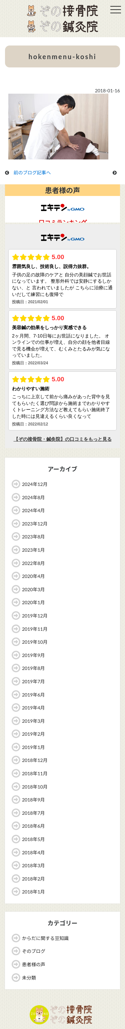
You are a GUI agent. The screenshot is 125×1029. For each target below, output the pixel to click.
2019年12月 (35, 615)
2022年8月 (33, 563)
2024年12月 (35, 484)
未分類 (29, 978)
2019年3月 (33, 721)
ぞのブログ (33, 951)
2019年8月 (33, 668)
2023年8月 (33, 536)
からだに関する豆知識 (45, 938)
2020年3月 (33, 589)
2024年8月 (33, 497)
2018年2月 (33, 879)
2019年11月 (35, 629)
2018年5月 (33, 839)
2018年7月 (33, 813)
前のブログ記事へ (32, 172)
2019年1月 (33, 747)
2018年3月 (33, 865)
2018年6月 (33, 826)
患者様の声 (33, 964)
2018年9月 (33, 799)
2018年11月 (35, 773)
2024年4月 (33, 510)
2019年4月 (33, 707)
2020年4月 (33, 576)
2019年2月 (33, 734)
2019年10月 (35, 642)
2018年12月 (35, 760)
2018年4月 (33, 852)
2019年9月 (33, 655)
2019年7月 (33, 681)
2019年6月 (33, 695)
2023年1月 (33, 550)
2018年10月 (35, 787)
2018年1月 (33, 891)
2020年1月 (33, 602)
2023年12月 (35, 523)
